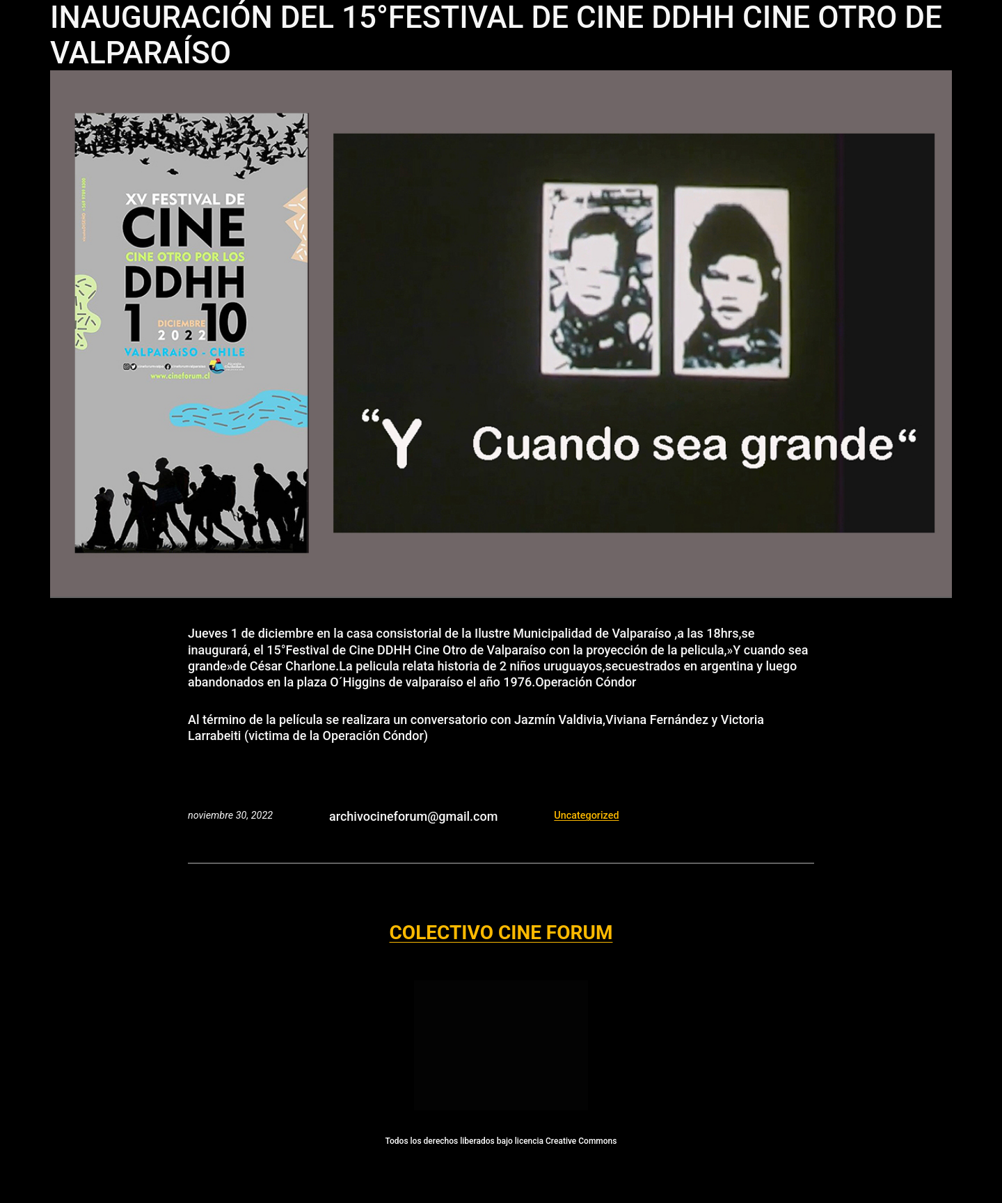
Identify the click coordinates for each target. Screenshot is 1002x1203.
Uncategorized (586, 815)
